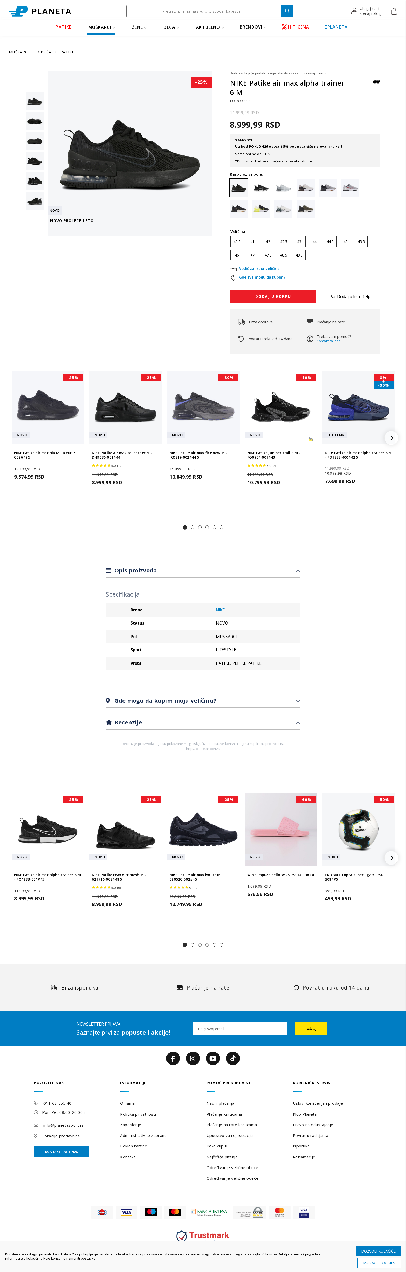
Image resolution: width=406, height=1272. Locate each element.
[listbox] (305, 249)
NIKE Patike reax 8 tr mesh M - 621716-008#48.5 (119, 877)
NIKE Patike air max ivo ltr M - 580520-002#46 (196, 877)
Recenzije (127, 722)
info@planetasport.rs (64, 1125)
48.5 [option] (283, 255)
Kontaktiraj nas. (329, 340)
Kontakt (127, 1156)
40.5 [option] (237, 241)
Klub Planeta (305, 1114)
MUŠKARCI (99, 27)
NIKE (220, 610)
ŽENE (137, 27)
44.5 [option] (330, 241)
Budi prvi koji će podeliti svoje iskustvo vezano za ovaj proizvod (280, 73)
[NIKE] (376, 84)
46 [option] (237, 255)
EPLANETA (336, 27)
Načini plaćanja (220, 1103)
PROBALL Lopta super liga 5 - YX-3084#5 (354, 877)
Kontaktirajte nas (61, 1152)
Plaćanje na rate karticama (232, 1124)
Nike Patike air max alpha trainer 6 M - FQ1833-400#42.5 (358, 455)
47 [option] (252, 255)
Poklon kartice (133, 1146)
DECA (169, 27)
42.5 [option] (283, 241)
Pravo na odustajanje (313, 1124)
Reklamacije (304, 1156)
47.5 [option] (268, 255)
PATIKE (63, 27)
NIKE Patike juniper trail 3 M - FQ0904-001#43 (273, 455)
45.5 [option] (361, 241)
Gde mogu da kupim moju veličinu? (164, 700)
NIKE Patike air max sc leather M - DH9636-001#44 (122, 455)
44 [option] (315, 241)
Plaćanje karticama (224, 1114)
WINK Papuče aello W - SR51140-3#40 (280, 875)
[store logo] (40, 11)
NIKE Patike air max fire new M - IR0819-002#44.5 (198, 455)
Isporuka (301, 1146)
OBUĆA (45, 52)
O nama (127, 1103)
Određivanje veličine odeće (233, 1178)
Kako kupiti (217, 1146)
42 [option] (268, 241)
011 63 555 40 (58, 1103)
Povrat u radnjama (310, 1135)
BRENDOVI (251, 27)
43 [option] (299, 241)
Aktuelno (208, 27)
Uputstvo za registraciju (230, 1135)
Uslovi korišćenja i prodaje (318, 1103)
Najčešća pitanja (222, 1156)
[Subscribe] (311, 1028)
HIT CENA (295, 27)
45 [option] (346, 241)
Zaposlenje (130, 1124)
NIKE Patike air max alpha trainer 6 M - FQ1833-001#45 (47, 877)
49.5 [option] (299, 255)
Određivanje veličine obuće (232, 1167)
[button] (366, 11)
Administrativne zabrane (143, 1135)
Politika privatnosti (138, 1114)
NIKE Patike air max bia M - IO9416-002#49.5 (45, 455)
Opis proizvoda (135, 570)
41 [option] (252, 241)
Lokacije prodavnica (61, 1135)
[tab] (203, 570)
